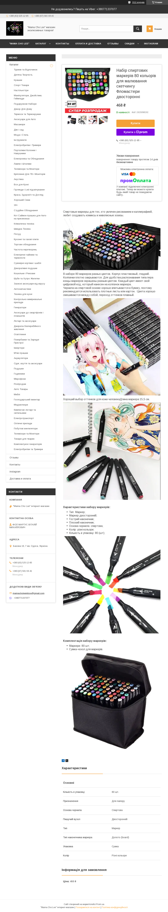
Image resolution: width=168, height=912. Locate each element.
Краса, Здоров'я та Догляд (28, 194)
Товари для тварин (24, 439)
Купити (135, 123)
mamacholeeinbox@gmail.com (28, 593)
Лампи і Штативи (22, 164)
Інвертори (19, 348)
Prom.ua (100, 904)
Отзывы (112, 43)
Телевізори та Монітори (26, 169)
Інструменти (20, 140)
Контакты (62, 43)
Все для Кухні (21, 184)
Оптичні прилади (23, 423)
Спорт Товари (21, 85)
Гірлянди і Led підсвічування (29, 189)
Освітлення (20, 334)
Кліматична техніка (24, 223)
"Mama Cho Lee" (19, 43)
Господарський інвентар (27, 399)
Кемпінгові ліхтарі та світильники (25, 411)
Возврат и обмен (20, 52)
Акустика (18, 179)
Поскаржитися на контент (88, 907)
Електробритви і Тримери (27, 145)
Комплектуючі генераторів (28, 444)
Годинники (19, 373)
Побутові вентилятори (26, 428)
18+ (16, 205)
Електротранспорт (24, 418)
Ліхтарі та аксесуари (25, 321)
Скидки (129, 43)
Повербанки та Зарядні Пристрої (26, 341)
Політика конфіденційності (115, 907)
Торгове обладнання (25, 244)
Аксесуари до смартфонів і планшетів (28, 314)
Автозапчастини (22, 289)
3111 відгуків (138, 2)
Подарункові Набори (25, 104)
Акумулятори (21, 358)
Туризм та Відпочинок (25, 69)
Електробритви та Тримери (28, 449)
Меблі (17, 394)
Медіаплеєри (21, 404)
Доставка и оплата (20, 478)
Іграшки (18, 80)
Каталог (40, 43)
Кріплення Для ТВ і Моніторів (29, 174)
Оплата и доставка (88, 43)
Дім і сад (19, 129)
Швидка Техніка (22, 229)
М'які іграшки (21, 353)
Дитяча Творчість (23, 74)
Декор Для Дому (23, 109)
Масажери (19, 124)
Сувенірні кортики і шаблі (27, 263)
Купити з (135, 132)
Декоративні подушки (25, 268)
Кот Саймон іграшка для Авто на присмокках (30, 217)
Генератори (20, 307)
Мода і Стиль (21, 135)
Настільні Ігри (21, 90)
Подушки (19, 368)
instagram (151, 43)
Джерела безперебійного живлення (27, 327)
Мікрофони (20, 379)
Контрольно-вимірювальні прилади (28, 301)
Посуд (17, 234)
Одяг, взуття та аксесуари (28, 363)
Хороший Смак (22, 200)
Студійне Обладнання (26, 210)
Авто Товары (21, 389)
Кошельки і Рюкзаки (24, 273)
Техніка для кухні (23, 294)
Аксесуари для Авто (25, 119)
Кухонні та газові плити (26, 239)
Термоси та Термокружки (27, 114)
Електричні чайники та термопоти (26, 256)
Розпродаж (20, 384)
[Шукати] (137, 29)
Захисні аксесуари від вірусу (29, 283)
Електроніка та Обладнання (29, 158)
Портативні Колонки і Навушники (25, 152)
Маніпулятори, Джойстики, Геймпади (28, 97)
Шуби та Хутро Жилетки (27, 278)
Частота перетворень (25, 249)
